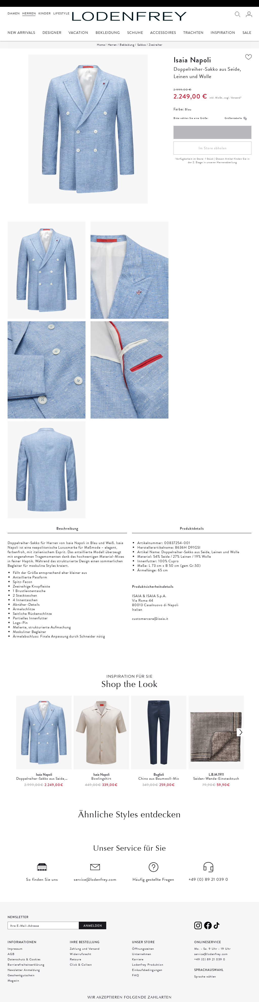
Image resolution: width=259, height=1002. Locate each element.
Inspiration (223, 33)
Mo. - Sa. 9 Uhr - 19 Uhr (212, 948)
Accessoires (163, 33)
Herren (29, 13)
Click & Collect (81, 964)
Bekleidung (108, 33)
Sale (247, 33)
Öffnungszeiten (143, 948)
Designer (51, 33)
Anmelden (92, 925)
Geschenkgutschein (21, 975)
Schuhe (135, 33)
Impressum (15, 948)
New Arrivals (21, 33)
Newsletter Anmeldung (24, 970)
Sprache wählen (205, 976)
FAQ (135, 975)
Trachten (193, 33)
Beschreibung (67, 528)
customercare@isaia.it (150, 618)
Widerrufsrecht (80, 954)
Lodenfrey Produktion (147, 964)
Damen (14, 13)
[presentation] (129, 742)
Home (101, 44)
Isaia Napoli (192, 59)
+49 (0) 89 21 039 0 (209, 959)
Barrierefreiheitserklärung (26, 964)
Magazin (13, 980)
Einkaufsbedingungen (147, 970)
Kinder (44, 13)
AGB (11, 954)
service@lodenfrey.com (211, 954)
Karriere (137, 959)
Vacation (78, 33)
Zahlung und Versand (85, 948)
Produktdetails (192, 528)
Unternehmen (141, 954)
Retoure (75, 959)
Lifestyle (61, 13)
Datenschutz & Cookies (24, 959)
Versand (236, 98)
